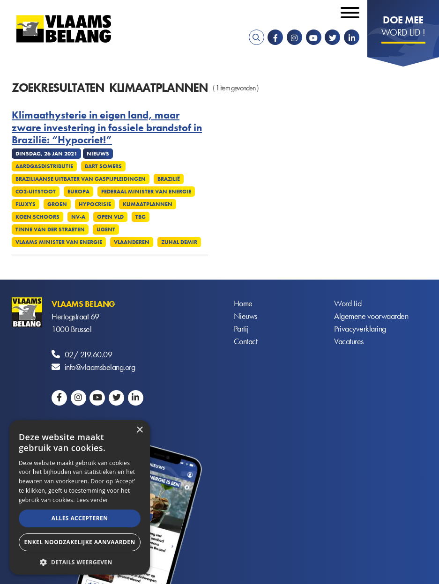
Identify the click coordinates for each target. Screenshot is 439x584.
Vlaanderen (131, 242)
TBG (140, 217)
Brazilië (168, 179)
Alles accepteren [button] (80, 518)
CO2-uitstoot (35, 191)
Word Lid (347, 303)
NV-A (78, 217)
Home (243, 303)
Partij (241, 329)
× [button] (139, 430)
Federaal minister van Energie (146, 191)
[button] (80, 561)
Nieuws (245, 316)
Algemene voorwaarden (371, 316)
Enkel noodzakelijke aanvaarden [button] (79, 542)
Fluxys (25, 204)
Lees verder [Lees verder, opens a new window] (92, 500)
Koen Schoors (37, 217)
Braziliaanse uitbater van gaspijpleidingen (80, 179)
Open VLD (110, 217)
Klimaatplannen (147, 204)
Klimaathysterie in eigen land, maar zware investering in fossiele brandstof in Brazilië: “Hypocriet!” (107, 127)
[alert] (79, 497)
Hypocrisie (95, 204)
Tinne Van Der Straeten (50, 229)
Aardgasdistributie (44, 166)
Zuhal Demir (179, 242)
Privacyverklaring (360, 329)
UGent (106, 229)
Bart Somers (103, 166)
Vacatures (349, 341)
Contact (246, 341)
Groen (57, 204)
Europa (78, 191)
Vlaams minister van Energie (58, 242)
